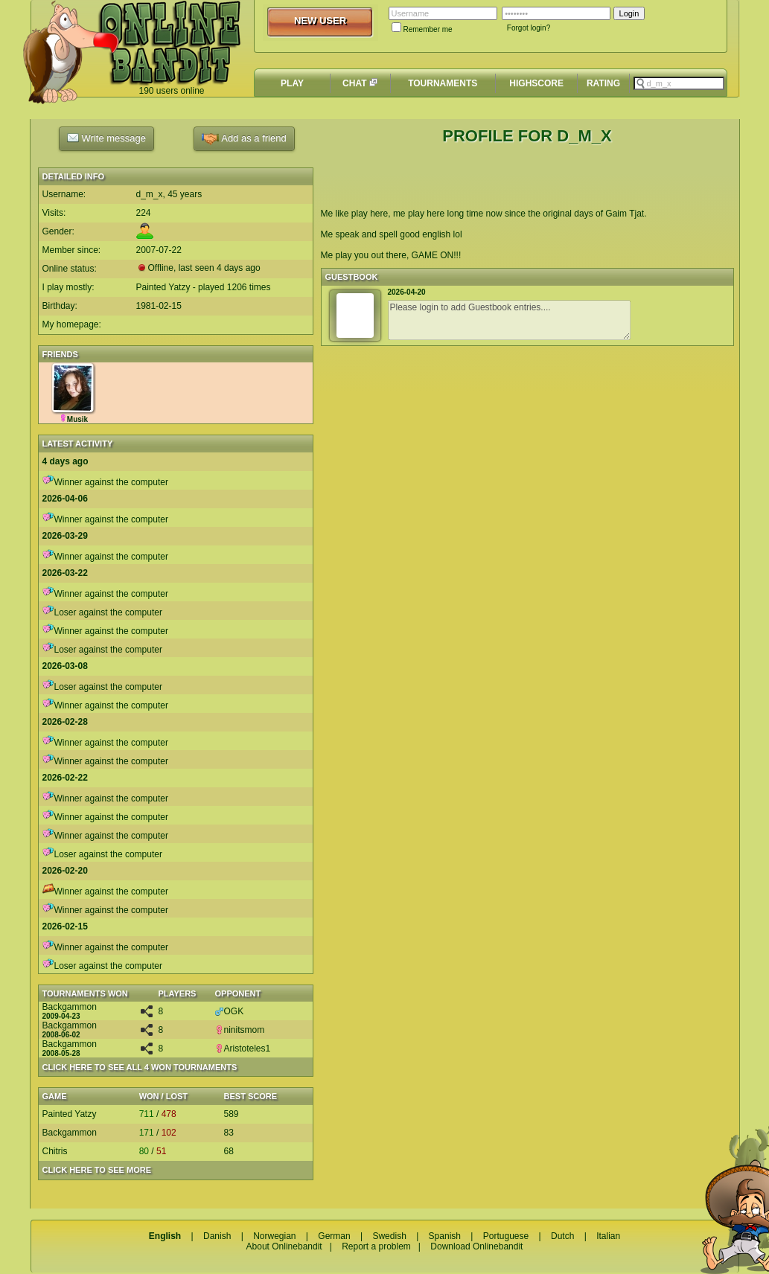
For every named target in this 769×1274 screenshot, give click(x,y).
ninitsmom (240, 1030)
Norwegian (274, 1236)
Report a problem (376, 1246)
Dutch (562, 1236)
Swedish (389, 1236)
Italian (608, 1236)
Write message (106, 138)
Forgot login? (528, 28)
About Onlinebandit (284, 1246)
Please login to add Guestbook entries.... (509, 320)
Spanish (445, 1236)
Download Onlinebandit (476, 1246)
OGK (229, 1011)
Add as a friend (244, 138)
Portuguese (506, 1236)
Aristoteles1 (243, 1048)
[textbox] (679, 83)
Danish (217, 1236)
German (334, 1236)
